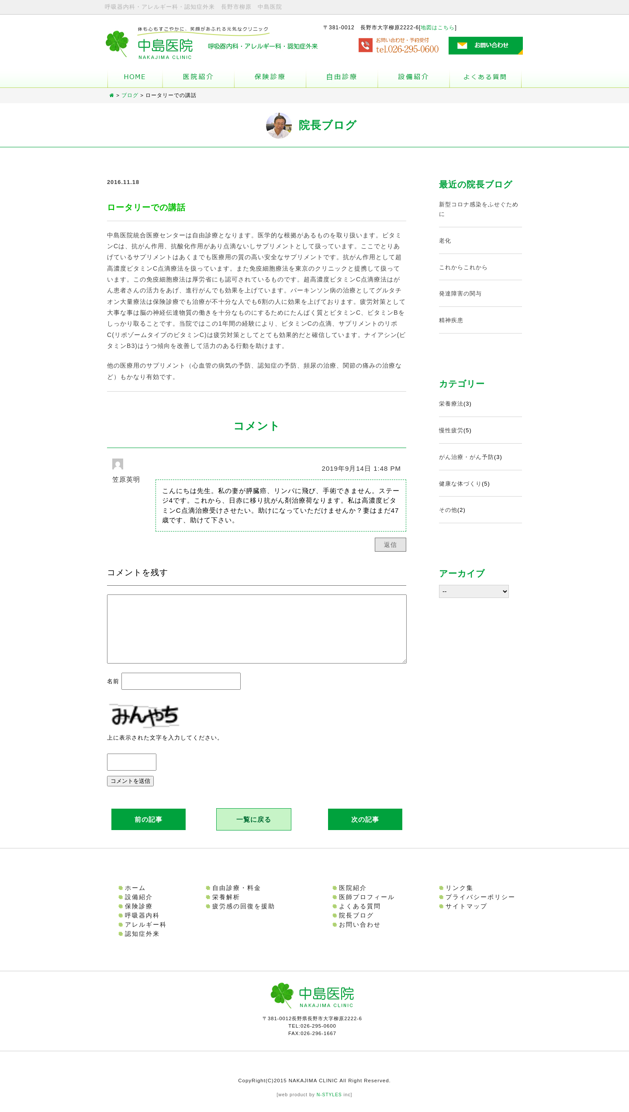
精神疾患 (451, 320)
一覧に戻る (253, 830)
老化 (445, 240)
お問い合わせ (360, 934)
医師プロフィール (367, 907)
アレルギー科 (146, 934)
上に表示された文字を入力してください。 (165, 748)
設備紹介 (413, 78)
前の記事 (148, 830)
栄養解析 (226, 907)
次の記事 (365, 830)
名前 (113, 691)
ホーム (134, 78)
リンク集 (459, 898)
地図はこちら (438, 27)
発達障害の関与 (460, 293)
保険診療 (139, 916)
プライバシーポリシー (480, 907)
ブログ (129, 95)
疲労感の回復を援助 (243, 916)
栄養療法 (451, 403)
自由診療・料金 (236, 898)
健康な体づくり (460, 483)
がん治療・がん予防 (466, 457)
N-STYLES (329, 1105)
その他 (448, 510)
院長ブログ (356, 925)
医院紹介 (353, 898)
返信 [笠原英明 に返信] (390, 544)
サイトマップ (466, 916)
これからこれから (463, 267)
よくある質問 (485, 78)
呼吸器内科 (142, 925)
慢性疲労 (451, 430)
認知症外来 (142, 944)
